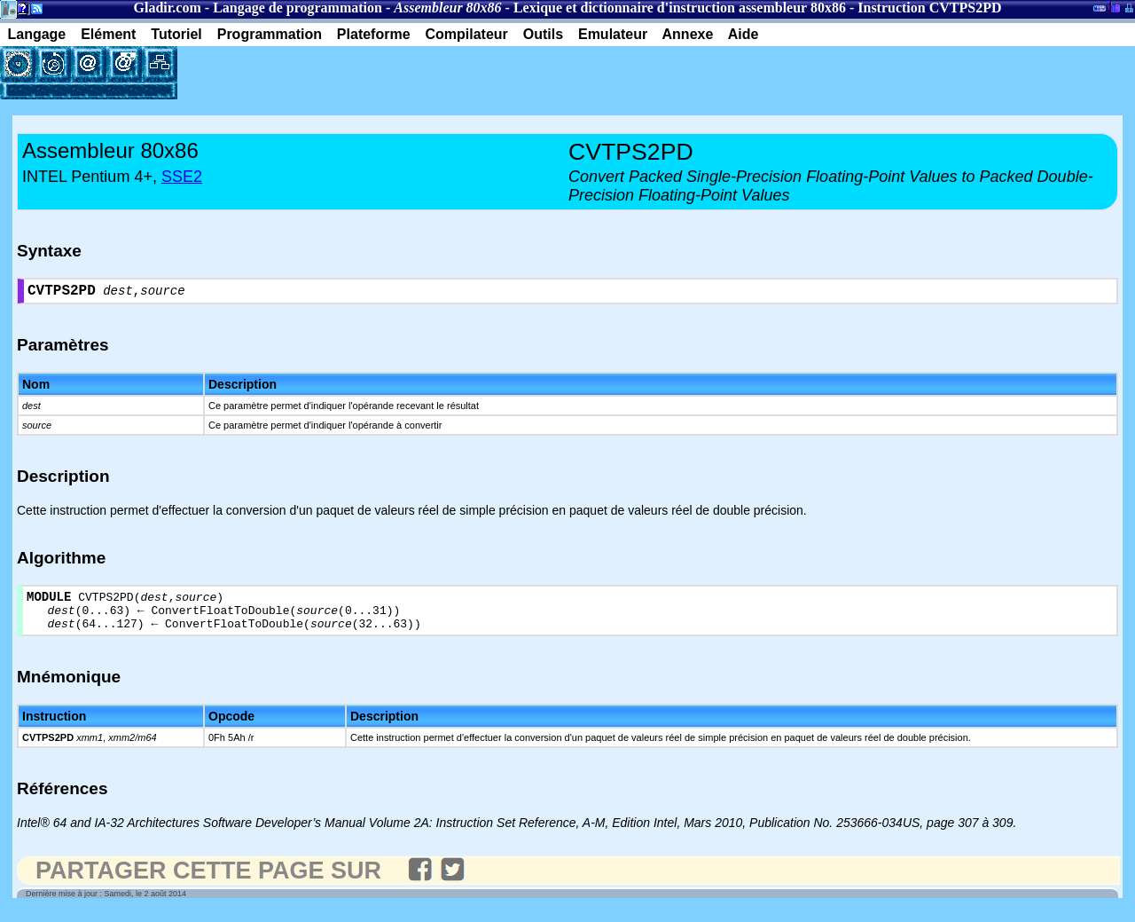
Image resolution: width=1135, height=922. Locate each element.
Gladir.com (167, 7)
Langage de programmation (297, 7)
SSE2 (181, 176)
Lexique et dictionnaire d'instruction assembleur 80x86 (679, 7)
